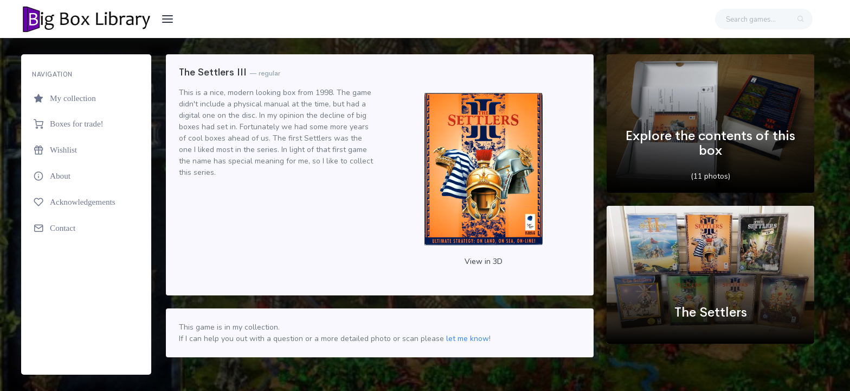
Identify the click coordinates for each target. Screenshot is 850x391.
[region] (86, 214)
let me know (467, 338)
